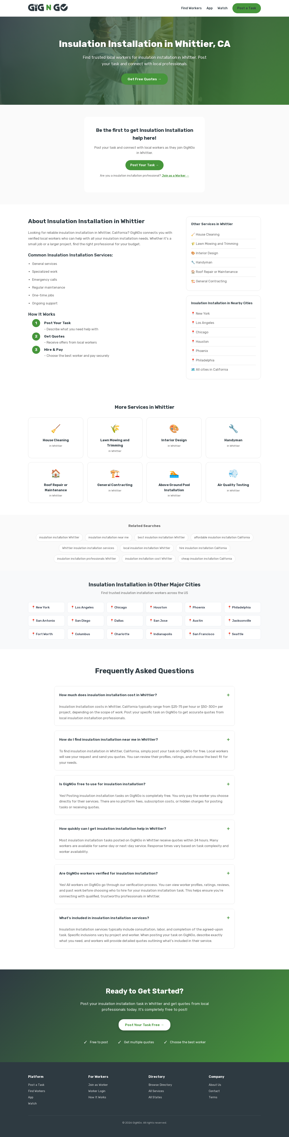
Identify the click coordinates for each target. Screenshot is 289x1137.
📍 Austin (195, 620)
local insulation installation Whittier (146, 548)
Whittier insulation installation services (88, 548)
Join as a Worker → (175, 175)
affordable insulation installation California (222, 537)
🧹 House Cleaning (205, 234)
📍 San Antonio (43, 620)
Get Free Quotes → (144, 79)
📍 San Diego (80, 620)
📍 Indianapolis (160, 634)
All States (155, 1097)
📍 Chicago (199, 332)
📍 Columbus (80, 634)
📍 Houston (200, 342)
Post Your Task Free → (144, 1025)
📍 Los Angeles (202, 323)
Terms (213, 1097)
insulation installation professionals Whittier (86, 558)
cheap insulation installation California (206, 558)
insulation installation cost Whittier (148, 558)
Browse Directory (160, 1085)
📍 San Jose (158, 620)
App (210, 8)
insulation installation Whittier (59, 537)
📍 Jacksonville (239, 620)
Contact (214, 1091)
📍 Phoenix (199, 351)
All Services (156, 1091)
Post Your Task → (144, 165)
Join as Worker (98, 1085)
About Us (215, 1085)
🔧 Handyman (201, 262)
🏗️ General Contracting (209, 281)
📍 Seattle (235, 634)
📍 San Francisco (201, 634)
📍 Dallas (117, 620)
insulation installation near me (109, 537)
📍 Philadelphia (202, 360)
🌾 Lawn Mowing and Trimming (214, 244)
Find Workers (191, 8)
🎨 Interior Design (204, 253)
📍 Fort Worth (42, 634)
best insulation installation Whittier (161, 537)
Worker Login (96, 1091)
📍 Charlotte (119, 634)
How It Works (97, 1097)
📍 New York (200, 313)
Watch (223, 8)
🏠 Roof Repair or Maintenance (214, 272)
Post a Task (246, 8)
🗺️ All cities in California (209, 369)
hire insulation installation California (203, 548)
